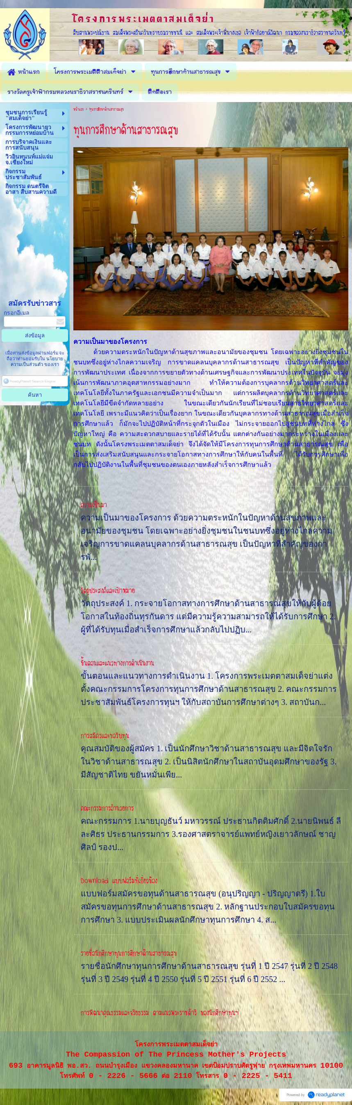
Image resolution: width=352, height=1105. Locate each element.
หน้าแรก (78, 109)
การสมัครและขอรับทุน (105, 736)
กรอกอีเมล (17, 313)
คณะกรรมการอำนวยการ (107, 808)
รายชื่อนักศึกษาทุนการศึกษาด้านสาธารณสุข (129, 953)
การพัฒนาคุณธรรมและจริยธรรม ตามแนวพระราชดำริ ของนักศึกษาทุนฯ (159, 1013)
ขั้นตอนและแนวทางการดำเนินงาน (117, 663)
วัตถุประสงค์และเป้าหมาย (108, 590)
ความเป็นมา (94, 505)
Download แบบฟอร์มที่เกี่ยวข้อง (119, 881)
